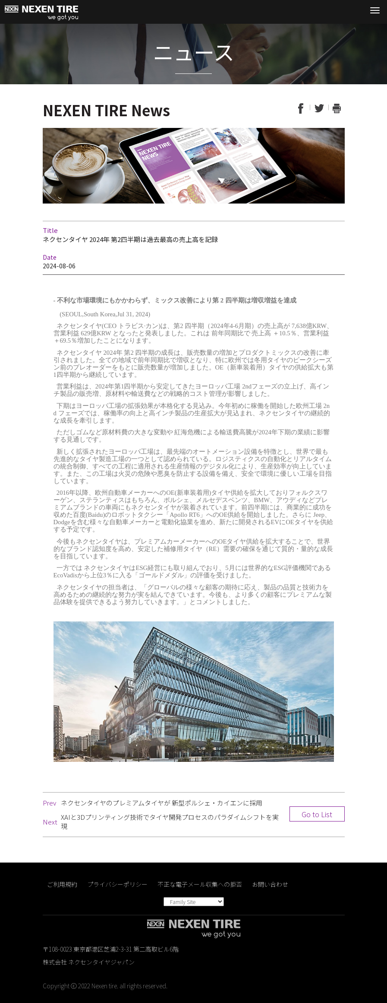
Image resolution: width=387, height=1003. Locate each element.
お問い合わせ (270, 884)
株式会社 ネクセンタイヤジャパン (89, 962)
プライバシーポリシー (117, 884)
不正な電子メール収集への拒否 (199, 884)
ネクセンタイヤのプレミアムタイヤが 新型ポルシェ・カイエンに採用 (161, 802)
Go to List (317, 814)
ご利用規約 (62, 884)
